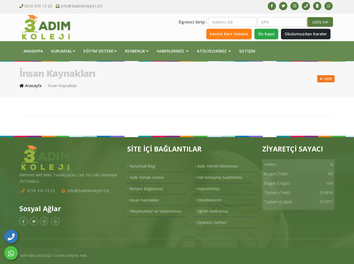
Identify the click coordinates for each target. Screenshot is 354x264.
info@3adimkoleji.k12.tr (82, 6)
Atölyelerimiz (214, 51)
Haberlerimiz (173, 51)
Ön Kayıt (265, 33)
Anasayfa (33, 51)
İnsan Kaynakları (62, 85)
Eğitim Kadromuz (211, 211)
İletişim (247, 51)
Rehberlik (137, 51)
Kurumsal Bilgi (141, 166)
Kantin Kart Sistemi (227, 33)
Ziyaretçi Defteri (211, 222)
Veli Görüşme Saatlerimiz (219, 177)
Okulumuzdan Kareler (305, 33)
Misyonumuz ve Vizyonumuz (154, 211)
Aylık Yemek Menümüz (216, 166)
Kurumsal (63, 51)
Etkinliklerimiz (208, 200)
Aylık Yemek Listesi (145, 177)
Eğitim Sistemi (100, 51)
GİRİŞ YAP (320, 22)
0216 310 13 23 (38, 6)
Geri (326, 79)
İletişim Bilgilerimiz (145, 188)
